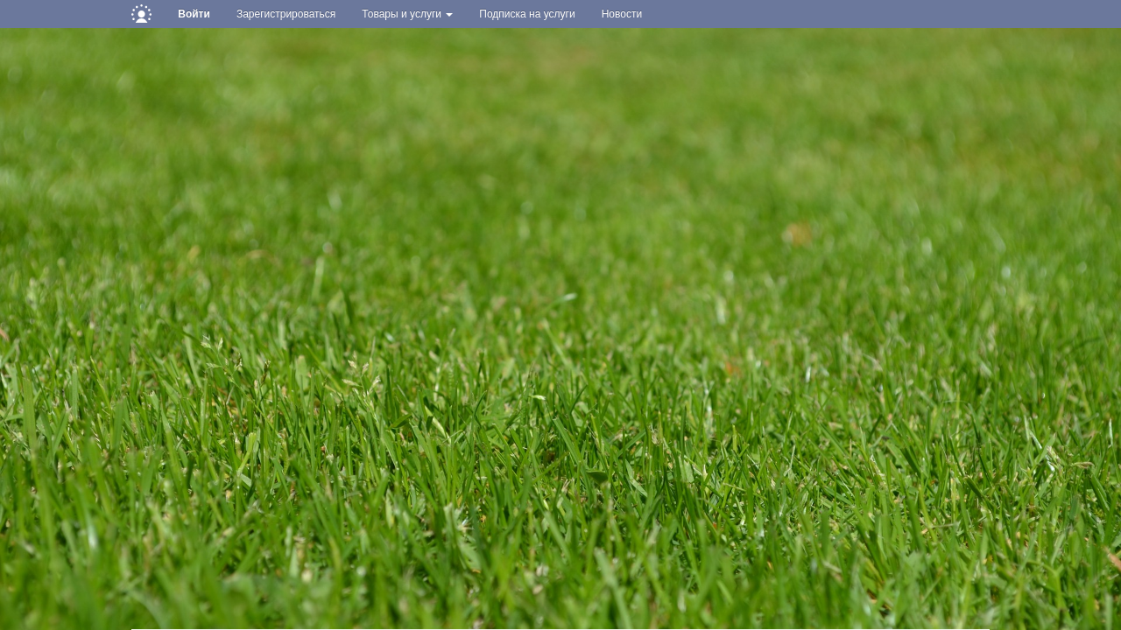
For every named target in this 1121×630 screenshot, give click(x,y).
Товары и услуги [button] (407, 14)
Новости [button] (622, 14)
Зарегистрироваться (285, 14)
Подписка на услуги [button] (527, 14)
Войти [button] (194, 14)
